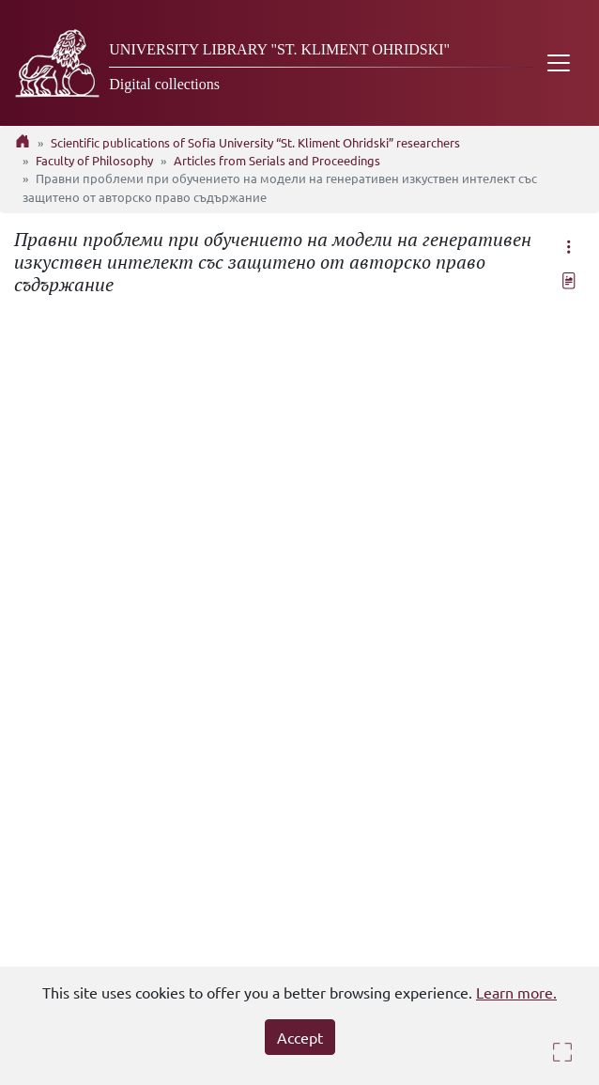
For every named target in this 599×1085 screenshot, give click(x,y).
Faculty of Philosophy (94, 160)
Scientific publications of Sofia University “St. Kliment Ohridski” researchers (255, 142)
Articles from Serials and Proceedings (277, 160)
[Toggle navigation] (558, 63)
